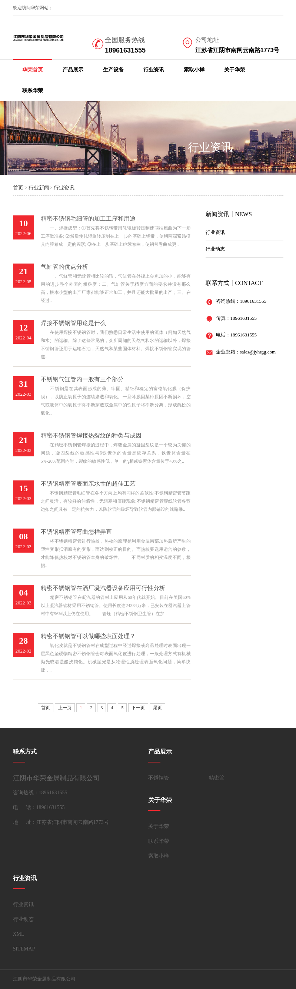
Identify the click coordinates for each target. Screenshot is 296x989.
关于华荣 (234, 70)
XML (18, 934)
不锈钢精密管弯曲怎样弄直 (76, 532)
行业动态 (215, 249)
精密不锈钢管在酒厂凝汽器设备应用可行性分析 (103, 588)
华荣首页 (32, 70)
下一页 (138, 707)
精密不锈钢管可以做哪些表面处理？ (88, 636)
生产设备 (113, 70)
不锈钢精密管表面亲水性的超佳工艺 (88, 483)
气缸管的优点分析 (64, 267)
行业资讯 (153, 70)
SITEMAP (24, 949)
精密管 (217, 778)
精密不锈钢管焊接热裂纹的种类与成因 (91, 435)
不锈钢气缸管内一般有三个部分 (82, 379)
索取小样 (194, 70)
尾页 (157, 707)
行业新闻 (39, 188)
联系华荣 (32, 90)
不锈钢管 (158, 778)
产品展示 (73, 70)
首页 (18, 188)
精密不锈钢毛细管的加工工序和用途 (88, 218)
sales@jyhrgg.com (258, 352)
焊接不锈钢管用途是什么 (73, 323)
